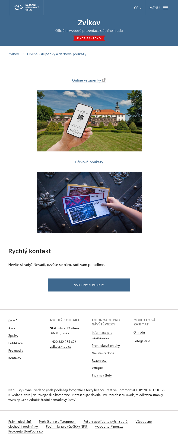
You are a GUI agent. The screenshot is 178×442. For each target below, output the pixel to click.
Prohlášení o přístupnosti (57, 421)
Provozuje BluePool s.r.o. (25, 431)
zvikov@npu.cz (60, 346)
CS (138, 8)
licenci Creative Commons (113, 390)
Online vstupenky (88, 79)
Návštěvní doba (103, 353)
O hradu (139, 332)
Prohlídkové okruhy (106, 345)
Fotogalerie (142, 341)
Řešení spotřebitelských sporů (105, 421)
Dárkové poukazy (89, 161)
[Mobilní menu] (159, 7)
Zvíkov (89, 22)
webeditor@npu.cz (109, 426)
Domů (12, 320)
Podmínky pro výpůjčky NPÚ (67, 426)
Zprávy (13, 335)
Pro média (15, 350)
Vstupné (98, 368)
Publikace (15, 343)
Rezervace (99, 360)
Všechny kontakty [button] (89, 285)
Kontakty (14, 358)
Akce (12, 328)
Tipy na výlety (102, 375)
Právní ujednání (20, 421)
